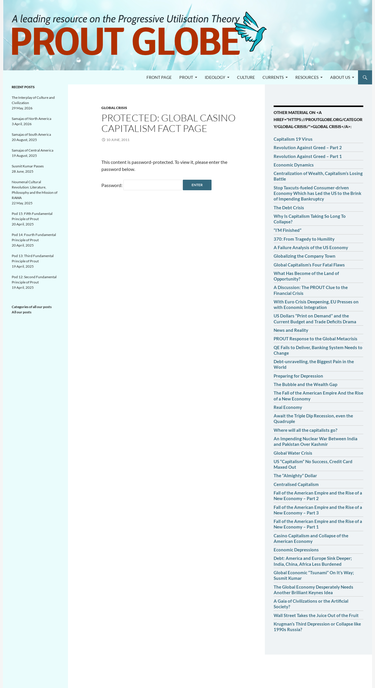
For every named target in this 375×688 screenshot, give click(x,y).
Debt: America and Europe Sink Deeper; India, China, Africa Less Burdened (313, 561)
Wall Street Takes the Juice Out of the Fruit (316, 615)
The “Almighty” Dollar (295, 475)
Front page (159, 77)
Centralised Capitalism (296, 484)
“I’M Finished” (287, 230)
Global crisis (114, 108)
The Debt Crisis (289, 207)
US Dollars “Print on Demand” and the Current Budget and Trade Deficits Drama (315, 318)
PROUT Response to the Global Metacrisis (315, 338)
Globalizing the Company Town (304, 256)
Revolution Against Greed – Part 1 (308, 156)
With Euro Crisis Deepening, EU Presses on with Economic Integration (316, 304)
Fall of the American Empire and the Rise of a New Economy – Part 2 (318, 495)
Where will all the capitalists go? (305, 430)
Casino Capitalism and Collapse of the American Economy (311, 538)
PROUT (186, 77)
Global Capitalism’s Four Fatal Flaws (309, 264)
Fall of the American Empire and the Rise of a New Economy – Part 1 (318, 524)
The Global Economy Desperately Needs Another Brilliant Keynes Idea (313, 589)
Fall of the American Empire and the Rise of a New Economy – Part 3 (318, 509)
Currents (273, 77)
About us (340, 77)
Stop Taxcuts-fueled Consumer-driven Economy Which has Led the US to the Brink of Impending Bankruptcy (317, 193)
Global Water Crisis (293, 453)
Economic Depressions (296, 549)
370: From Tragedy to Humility (304, 239)
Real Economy (288, 407)
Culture (246, 77)
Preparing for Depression (298, 375)
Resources (306, 77)
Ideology (215, 77)
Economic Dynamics (294, 164)
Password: (141, 185)
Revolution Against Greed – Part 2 (308, 147)
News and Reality (291, 330)
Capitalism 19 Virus (293, 139)
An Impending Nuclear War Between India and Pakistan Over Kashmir (315, 441)
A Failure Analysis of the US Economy (311, 247)
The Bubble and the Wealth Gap (305, 384)
